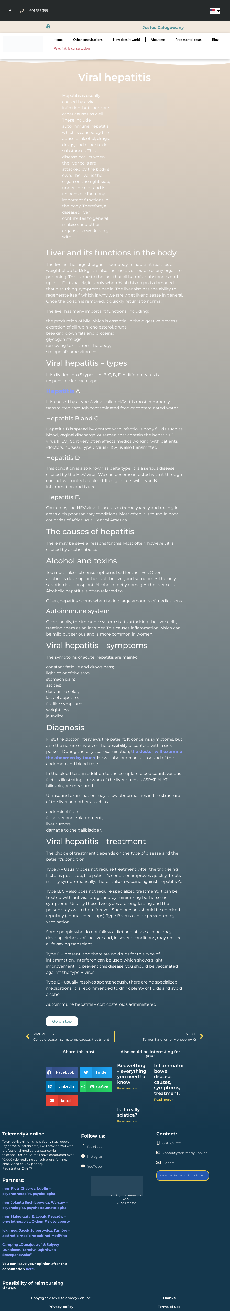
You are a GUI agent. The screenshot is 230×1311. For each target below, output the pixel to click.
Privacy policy (60, 1307)
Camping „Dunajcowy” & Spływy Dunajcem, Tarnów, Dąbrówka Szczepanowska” (30, 1249)
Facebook (95, 1147)
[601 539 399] (158, 1143)
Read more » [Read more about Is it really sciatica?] (127, 1121)
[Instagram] (83, 1156)
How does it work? (126, 40)
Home (58, 40)
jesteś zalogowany (162, 27)
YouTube (94, 1166)
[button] (62, 1072)
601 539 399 (171, 1143)
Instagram (96, 1156)
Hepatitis (60, 391)
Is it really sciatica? (128, 1112)
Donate (168, 1163)
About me (158, 40)
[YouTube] (83, 1166)
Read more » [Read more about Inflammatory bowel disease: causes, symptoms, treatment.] (163, 1099)
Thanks (169, 1298)
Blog (215, 40)
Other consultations (88, 40)
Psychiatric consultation (72, 48)
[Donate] (158, 1162)
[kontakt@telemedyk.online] (158, 1152)
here (30, 1269)
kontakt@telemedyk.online (185, 1153)
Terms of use (169, 1307)
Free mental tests (189, 40)
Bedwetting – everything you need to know (131, 1074)
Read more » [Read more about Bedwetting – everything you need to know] (127, 1088)
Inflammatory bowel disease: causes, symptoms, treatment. (170, 1079)
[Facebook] (83, 1146)
